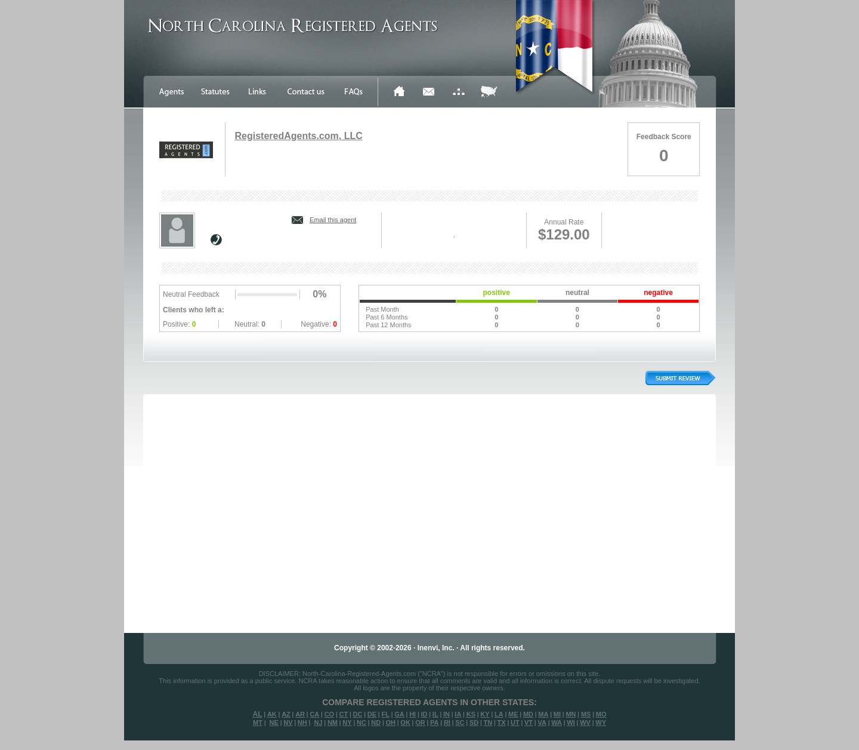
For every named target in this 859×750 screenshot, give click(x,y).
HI (412, 714)
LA (499, 714)
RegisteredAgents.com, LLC (298, 136)
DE (371, 714)
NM (332, 722)
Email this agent (333, 219)
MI (557, 714)
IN (446, 714)
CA (314, 714)
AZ (286, 714)
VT (528, 722)
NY (346, 722)
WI (570, 722)
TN (488, 722)
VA (541, 722)
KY (484, 714)
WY (600, 722)
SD (473, 722)
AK (272, 714)
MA (543, 714)
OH (390, 722)
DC (358, 714)
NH (302, 722)
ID (424, 714)
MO (601, 714)
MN (571, 714)
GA (399, 714)
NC (361, 722)
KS (470, 714)
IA (458, 714)
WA (556, 722)
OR (420, 722)
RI (447, 722)
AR (300, 714)
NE (274, 722)
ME (513, 714)
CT (343, 714)
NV (287, 722)
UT (515, 722)
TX (502, 722)
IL (435, 714)
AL (257, 714)
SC (459, 722)
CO (330, 714)
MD (528, 714)
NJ (318, 722)
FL (385, 714)
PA (434, 722)
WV (585, 722)
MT (257, 722)
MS (586, 714)
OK (405, 722)
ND (376, 722)
